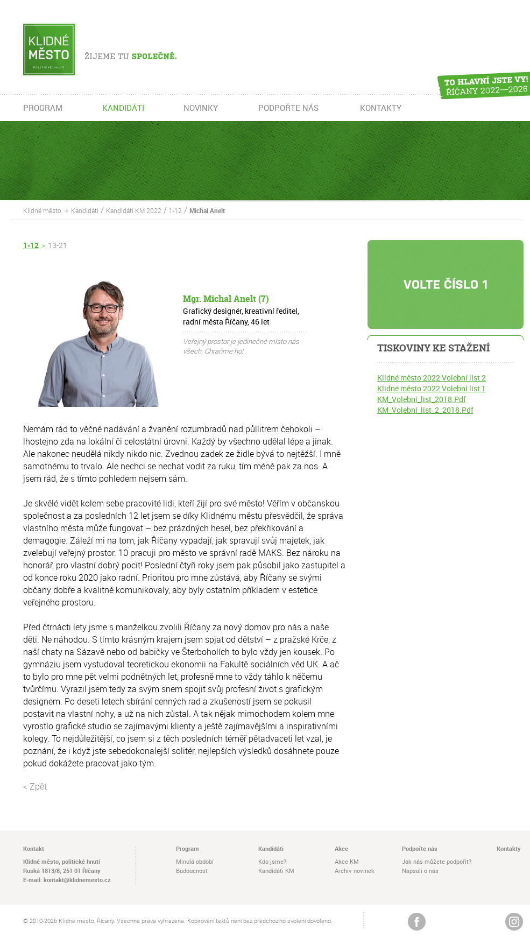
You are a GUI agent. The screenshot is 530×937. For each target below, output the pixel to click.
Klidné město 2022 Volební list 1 (431, 388)
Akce (341, 848)
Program (187, 848)
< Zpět (35, 786)
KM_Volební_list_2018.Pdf (421, 399)
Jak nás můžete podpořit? (436, 861)
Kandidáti (84, 210)
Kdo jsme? (272, 861)
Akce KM (347, 861)
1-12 (175, 210)
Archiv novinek (354, 870)
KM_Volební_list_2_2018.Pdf (425, 410)
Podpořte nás (419, 848)
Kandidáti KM (276, 870)
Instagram (514, 922)
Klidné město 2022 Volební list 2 (431, 377)
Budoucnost (192, 870)
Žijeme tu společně (115, 49)
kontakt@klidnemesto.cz (77, 880)
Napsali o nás (420, 870)
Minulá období (195, 861)
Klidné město (42, 210)
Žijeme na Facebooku (417, 922)
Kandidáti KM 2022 (133, 210)
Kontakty (509, 848)
